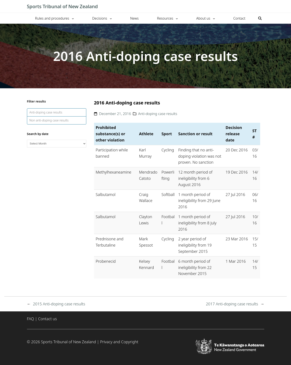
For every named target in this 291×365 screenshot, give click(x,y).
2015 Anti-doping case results (59, 303)
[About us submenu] (214, 18)
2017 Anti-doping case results (232, 303)
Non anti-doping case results (49, 120)
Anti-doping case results (45, 112)
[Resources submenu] (177, 18)
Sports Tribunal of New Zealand (62, 6)
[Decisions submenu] (111, 18)
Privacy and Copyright (119, 341)
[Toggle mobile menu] (262, 6)
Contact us (47, 318)
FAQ (30, 318)
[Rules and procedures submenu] (73, 18)
